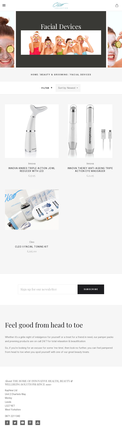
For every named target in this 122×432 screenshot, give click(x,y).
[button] (51, 88)
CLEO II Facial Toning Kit (31, 246)
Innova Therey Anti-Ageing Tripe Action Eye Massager (90, 169)
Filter (46, 88)
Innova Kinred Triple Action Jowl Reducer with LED (31, 169)
